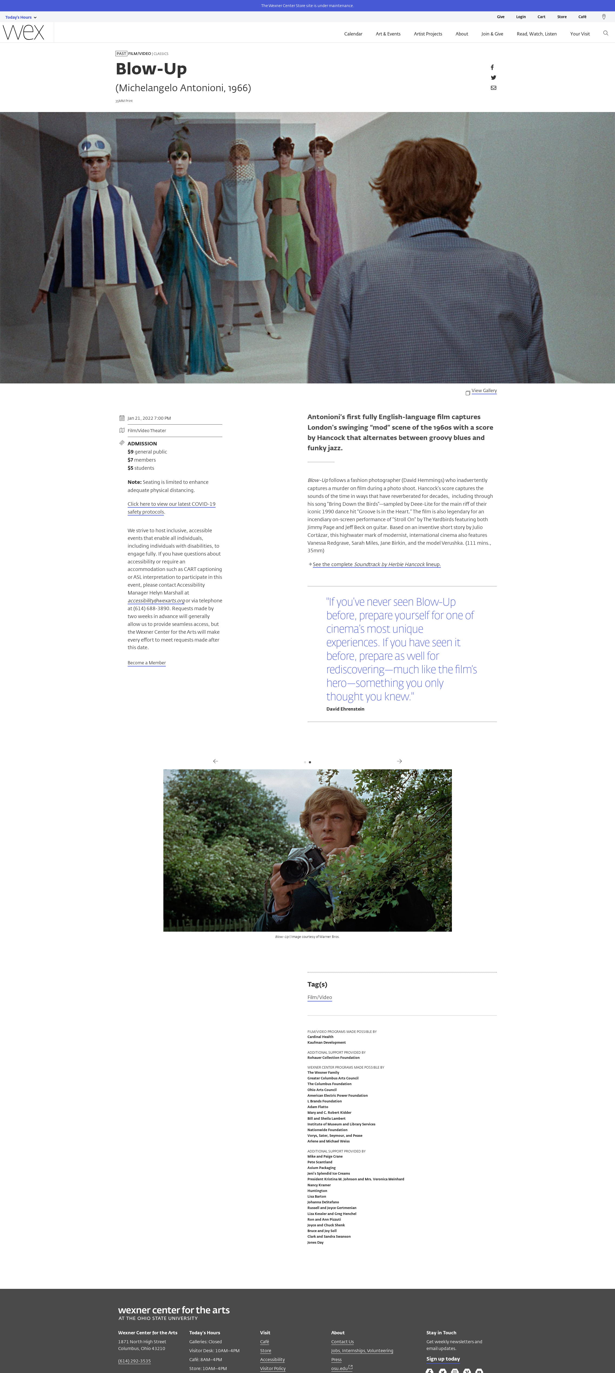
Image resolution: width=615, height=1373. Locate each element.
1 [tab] (305, 762)
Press (336, 1359)
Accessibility (272, 1359)
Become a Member (147, 663)
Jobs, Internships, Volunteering (362, 1351)
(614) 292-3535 (134, 1361)
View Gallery (484, 391)
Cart (541, 17)
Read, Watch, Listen (537, 34)
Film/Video (320, 997)
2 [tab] (310, 762)
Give (500, 17)
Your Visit (580, 34)
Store (562, 17)
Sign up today (443, 1359)
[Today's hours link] (18, 17)
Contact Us (342, 1342)
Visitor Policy (273, 1368)
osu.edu (341, 1368)
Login (521, 17)
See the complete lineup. (377, 565)
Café (582, 17)
